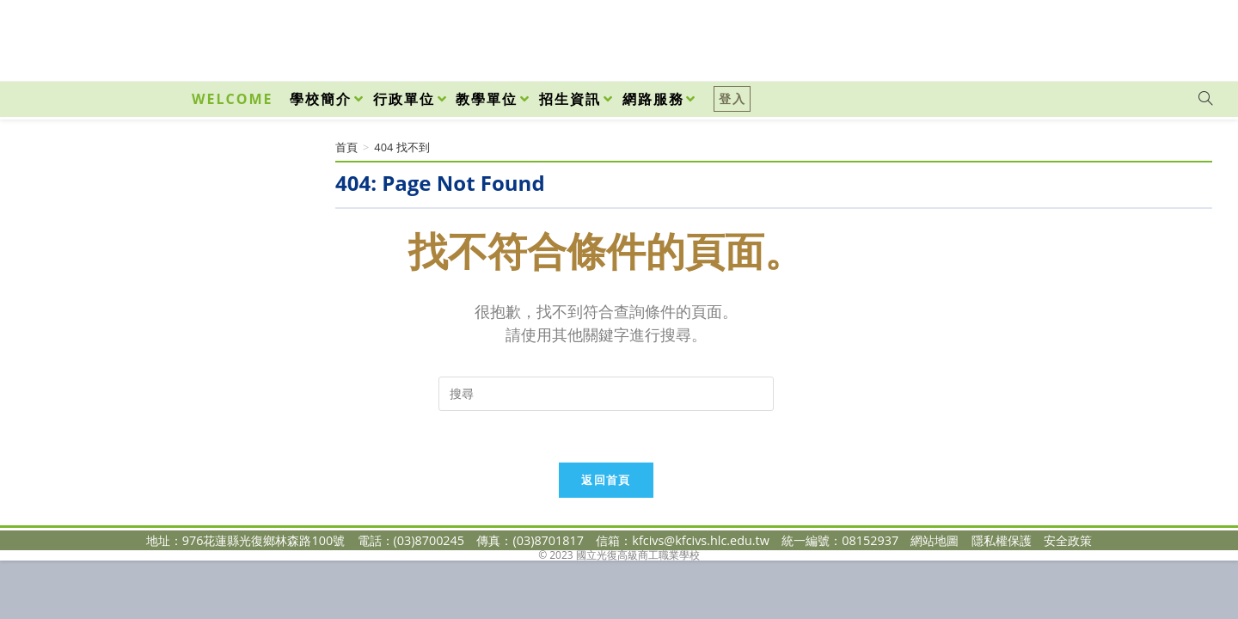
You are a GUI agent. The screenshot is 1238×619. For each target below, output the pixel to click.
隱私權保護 (1001, 540)
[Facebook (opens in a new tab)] (1107, 36)
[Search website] (1205, 99)
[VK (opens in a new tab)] (1183, 36)
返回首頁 (605, 479)
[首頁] (346, 147)
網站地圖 (934, 540)
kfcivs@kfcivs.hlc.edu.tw (700, 540)
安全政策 (1068, 540)
